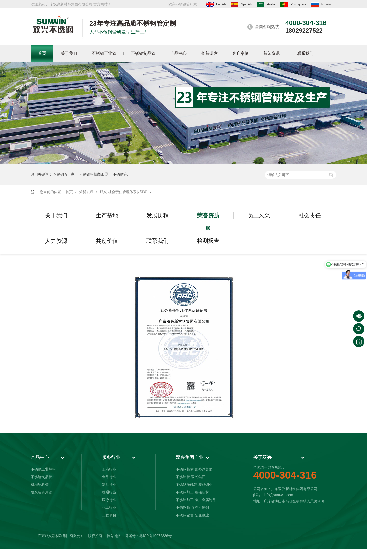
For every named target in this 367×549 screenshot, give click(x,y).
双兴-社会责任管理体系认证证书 (125, 192)
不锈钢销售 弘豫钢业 (192, 515)
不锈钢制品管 (41, 477)
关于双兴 (262, 457)
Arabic (266, 4)
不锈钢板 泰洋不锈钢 (192, 507)
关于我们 (56, 215)
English (216, 4)
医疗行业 (109, 500)
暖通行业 (109, 492)
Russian (321, 4)
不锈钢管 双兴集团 (190, 477)
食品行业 (109, 477)
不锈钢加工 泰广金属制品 (196, 500)
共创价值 (107, 241)
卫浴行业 (109, 469)
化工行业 (109, 507)
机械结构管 (40, 485)
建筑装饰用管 (41, 492)
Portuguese (293, 4)
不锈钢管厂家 (64, 174)
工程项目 (109, 515)
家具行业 (109, 485)
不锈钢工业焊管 (43, 469)
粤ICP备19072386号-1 (157, 536)
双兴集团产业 (189, 457)
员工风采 (259, 215)
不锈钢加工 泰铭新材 (192, 492)
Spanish (241, 4)
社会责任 (310, 215)
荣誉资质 (86, 192)
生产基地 (107, 215)
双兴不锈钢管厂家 (182, 4)
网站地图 (114, 536)
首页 (70, 192)
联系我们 (157, 241)
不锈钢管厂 (122, 174)
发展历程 (157, 215)
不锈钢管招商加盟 (93, 174)
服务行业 (111, 457)
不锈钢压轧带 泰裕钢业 (194, 485)
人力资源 (56, 241)
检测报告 (208, 241)
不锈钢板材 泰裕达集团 (194, 469)
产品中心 (40, 457)
